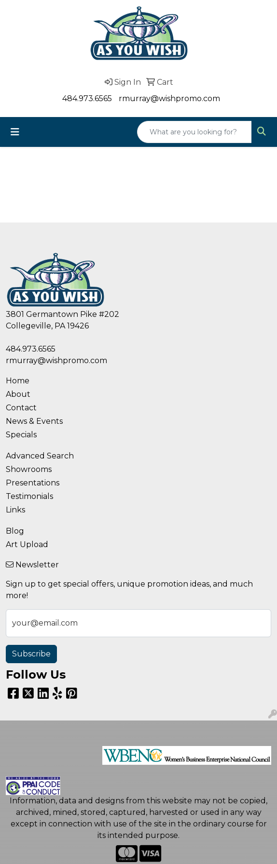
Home (17, 380)
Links (15, 509)
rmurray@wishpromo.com (169, 98)
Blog (15, 531)
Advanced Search (40, 455)
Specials (21, 434)
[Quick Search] (194, 132)
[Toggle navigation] (15, 132)
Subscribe (31, 653)
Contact (21, 407)
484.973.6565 (87, 98)
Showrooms (29, 469)
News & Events (34, 421)
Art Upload (27, 544)
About (18, 394)
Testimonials (29, 496)
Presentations (32, 482)
